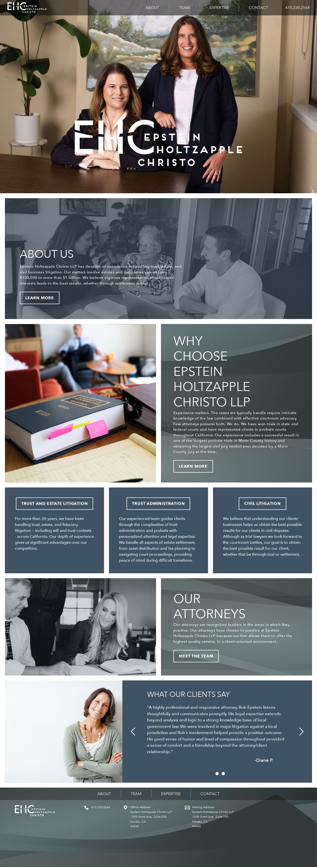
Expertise (219, 7)
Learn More (39, 298)
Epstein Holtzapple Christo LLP (27, 7)
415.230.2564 (297, 7)
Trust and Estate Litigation (54, 503)
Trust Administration (158, 503)
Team (184, 7)
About (152, 7)
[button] (133, 732)
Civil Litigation (262, 503)
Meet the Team (196, 656)
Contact (258, 7)
